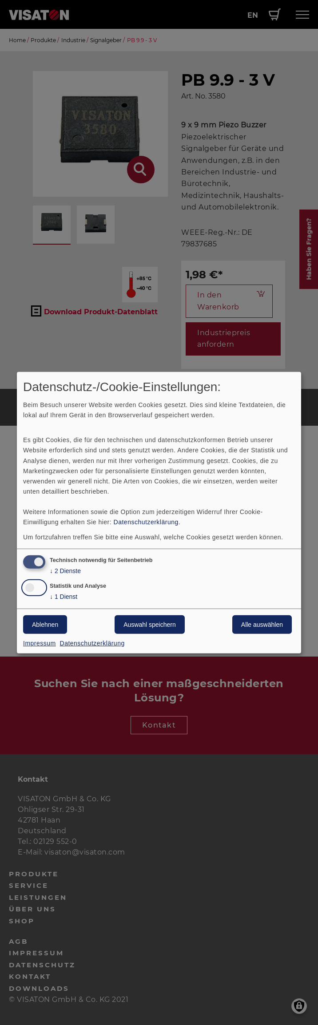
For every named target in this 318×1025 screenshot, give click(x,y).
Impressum (39, 643)
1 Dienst (63, 597)
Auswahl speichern (149, 624)
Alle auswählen (262, 624)
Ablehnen (45, 624)
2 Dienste (65, 571)
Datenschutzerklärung (146, 522)
